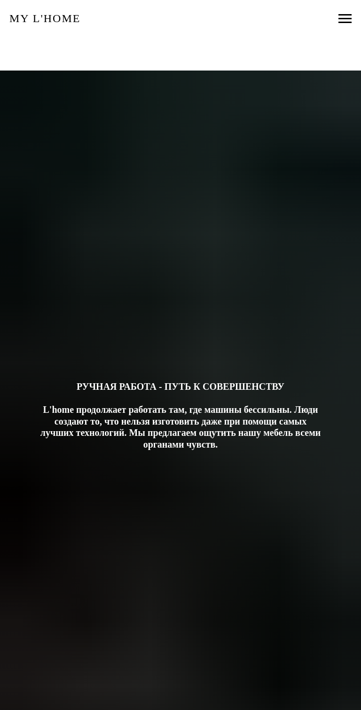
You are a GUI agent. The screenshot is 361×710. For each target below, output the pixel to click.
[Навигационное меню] (345, 19)
